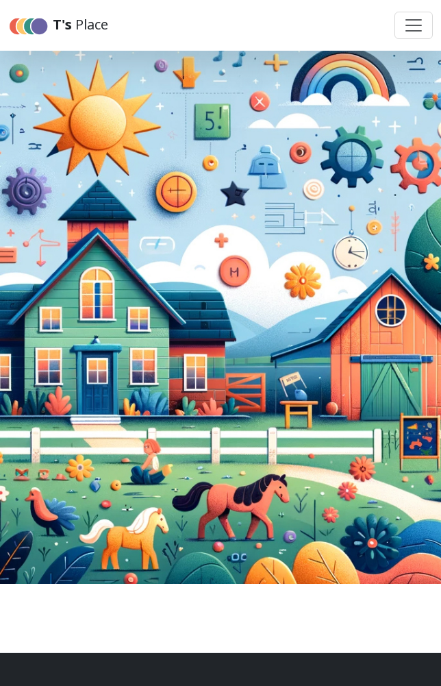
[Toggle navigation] (413, 25)
